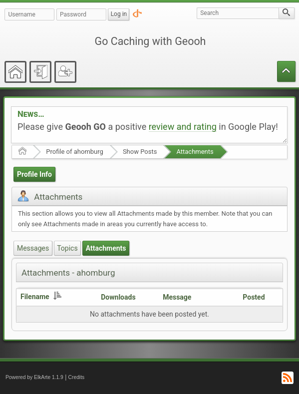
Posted (254, 297)
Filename (40, 297)
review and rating (183, 126)
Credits (76, 377)
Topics (67, 248)
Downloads (118, 297)
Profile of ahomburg (74, 151)
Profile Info (34, 174)
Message (177, 297)
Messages (33, 248)
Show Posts (140, 151)
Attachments (194, 151)
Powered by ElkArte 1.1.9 (34, 377)
